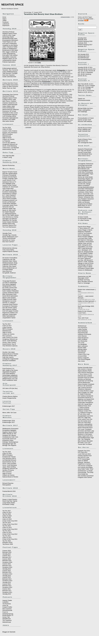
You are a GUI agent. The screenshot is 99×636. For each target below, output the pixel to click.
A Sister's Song (7, 157)
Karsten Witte (82, 347)
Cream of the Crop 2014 (9, 524)
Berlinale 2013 (6, 579)
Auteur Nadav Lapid (8, 106)
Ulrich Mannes (82, 336)
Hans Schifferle (82, 339)
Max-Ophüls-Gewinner (85, 167)
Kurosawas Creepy (8, 504)
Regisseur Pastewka (84, 231)
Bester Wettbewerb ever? (10, 237)
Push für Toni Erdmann (85, 233)
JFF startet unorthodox (9, 190)
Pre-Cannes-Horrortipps (85, 467)
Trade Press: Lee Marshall (10, 147)
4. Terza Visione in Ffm (85, 374)
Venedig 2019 (82, 38)
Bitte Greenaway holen (9, 294)
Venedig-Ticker (7, 233)
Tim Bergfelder (82, 344)
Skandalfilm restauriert (9, 57)
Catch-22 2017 (7, 326)
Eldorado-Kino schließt (85, 376)
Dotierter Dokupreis (84, 207)
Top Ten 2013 (6, 526)
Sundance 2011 (7, 592)
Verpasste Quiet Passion (10, 304)
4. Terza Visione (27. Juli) (85, 228)
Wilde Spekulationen (8, 316)
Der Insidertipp (82, 111)
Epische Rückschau (8, 165)
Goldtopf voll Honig (84, 280)
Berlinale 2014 (6, 572)
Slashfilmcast (6, 619)
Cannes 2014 (6, 570)
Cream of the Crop (83, 354)
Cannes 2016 (6, 559)
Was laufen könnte (8, 121)
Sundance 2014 (7, 574)
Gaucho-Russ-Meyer (84, 226)
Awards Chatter (7, 600)
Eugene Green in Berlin (85, 267)
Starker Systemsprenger (9, 104)
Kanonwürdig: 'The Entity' (86, 472)
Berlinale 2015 (6, 565)
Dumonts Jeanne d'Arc (9, 225)
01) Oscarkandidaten (84, 59)
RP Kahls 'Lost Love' (84, 442)
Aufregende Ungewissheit (10, 359)
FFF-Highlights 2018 (8, 183)
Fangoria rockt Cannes (85, 477)
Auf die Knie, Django (84, 184)
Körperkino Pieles (7, 440)
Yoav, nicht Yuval (83, 318)
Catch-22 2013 (7, 527)
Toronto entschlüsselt (8, 238)
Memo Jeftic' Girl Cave (9, 412)
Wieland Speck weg (8, 223)
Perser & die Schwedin (85, 386)
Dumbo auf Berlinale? (9, 202)
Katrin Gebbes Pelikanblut (10, 291)
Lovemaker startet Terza (9, 205)
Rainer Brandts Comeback (86, 384)
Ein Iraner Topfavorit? (84, 258)
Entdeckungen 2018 (8, 420)
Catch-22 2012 (7, 532)
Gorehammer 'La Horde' (85, 471)
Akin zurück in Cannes (85, 369)
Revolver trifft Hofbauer (85, 121)
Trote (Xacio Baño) (8, 250)
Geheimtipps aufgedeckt (9, 375)
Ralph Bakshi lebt (83, 175)
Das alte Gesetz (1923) (9, 307)
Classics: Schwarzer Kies (85, 197)
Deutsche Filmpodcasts (85, 149)
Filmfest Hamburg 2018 (85, 41)
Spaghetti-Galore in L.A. (85, 255)
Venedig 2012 (6, 582)
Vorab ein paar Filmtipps (85, 256)
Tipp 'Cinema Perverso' (85, 387)
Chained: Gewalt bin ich (9, 103)
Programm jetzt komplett (9, 377)
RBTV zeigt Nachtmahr (85, 248)
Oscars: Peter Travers (9, 342)
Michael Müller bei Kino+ (85, 108)
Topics (4, 19)
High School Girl (83, 141)
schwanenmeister (65, 17)
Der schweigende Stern (85, 142)
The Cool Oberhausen (9, 227)
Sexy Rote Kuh (7, 271)
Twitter (4, 20)
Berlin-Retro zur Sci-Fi (85, 205)
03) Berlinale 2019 (83, 56)
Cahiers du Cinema (8, 139)
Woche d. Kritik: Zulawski (85, 261)
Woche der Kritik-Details (85, 177)
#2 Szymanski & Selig (84, 218)
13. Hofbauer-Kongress (85, 412)
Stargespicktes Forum (9, 286)
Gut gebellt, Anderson (9, 273)
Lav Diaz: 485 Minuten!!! (85, 260)
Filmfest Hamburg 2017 (85, 44)
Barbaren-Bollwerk (83, 409)
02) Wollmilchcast (83, 57)
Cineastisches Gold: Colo (10, 437)
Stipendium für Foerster (9, 220)
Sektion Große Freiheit (9, 185)
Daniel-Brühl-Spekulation (10, 296)
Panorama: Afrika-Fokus (85, 192)
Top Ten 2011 (6, 536)
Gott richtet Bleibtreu (8, 373)
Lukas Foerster (7, 327)
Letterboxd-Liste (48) (8, 259)
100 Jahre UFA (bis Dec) (10, 388)
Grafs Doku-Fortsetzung (85, 172)
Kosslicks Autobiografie (9, 192)
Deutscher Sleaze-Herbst (85, 432)
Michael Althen (82, 349)
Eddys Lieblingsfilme (84, 110)
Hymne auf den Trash (84, 120)
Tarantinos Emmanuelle (85, 426)
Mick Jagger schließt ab (9, 52)
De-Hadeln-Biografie (8, 212)
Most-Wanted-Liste (84, 169)
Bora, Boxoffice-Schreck (85, 281)
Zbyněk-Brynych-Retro (85, 128)
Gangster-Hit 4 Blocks (9, 435)
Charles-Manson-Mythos (10, 396)
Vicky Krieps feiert (8, 188)
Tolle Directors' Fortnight (9, 73)
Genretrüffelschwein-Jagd (86, 437)
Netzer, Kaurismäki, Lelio (85, 194)
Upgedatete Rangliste (9, 372)
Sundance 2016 (7, 562)
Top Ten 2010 (6, 541)
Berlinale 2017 (6, 557)
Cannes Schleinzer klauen (10, 292)
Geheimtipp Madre (8, 37)
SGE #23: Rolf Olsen (84, 422)
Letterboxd (5, 24)
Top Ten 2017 (6, 324)
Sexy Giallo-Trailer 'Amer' (85, 469)
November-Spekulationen (10, 118)
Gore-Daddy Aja (83, 474)
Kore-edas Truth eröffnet (9, 55)
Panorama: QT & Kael (9, 111)
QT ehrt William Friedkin (85, 253)
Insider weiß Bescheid (9, 76)
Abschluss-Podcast (8, 32)
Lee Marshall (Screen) (9, 460)
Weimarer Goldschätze (9, 314)
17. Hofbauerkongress (9, 213)
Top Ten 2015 (6, 517)
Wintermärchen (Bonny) (9, 248)
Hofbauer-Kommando (84, 334)
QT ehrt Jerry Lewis (84, 414)
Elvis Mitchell (82, 351)
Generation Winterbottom (85, 189)
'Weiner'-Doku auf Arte (85, 243)
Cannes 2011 (6, 589)
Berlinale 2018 (6, 552)
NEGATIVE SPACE (12, 4)
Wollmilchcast (6, 136)
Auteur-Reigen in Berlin (85, 230)
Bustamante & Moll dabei (10, 50)
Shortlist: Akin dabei (8, 352)
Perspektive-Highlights (9, 430)
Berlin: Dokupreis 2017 (85, 245)
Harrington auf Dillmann (9, 218)
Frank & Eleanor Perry (85, 139)
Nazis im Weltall (83, 460)
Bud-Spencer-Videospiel (85, 240)
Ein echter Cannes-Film (9, 287)
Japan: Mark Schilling (9, 467)
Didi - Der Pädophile (84, 439)
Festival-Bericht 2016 (8, 491)
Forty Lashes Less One (85, 419)
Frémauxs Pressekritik (9, 175)
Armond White (82, 356)
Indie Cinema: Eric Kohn (9, 337)
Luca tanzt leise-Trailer (85, 238)
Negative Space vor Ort (9, 58)
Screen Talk (6, 617)
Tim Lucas (81, 342)
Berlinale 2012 (6, 585)
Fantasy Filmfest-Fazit (85, 455)
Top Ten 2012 (6, 531)
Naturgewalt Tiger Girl (9, 444)
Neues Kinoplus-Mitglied (85, 236)
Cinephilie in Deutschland (86, 241)
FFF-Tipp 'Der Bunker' (84, 150)
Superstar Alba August (9, 266)
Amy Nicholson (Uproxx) (9, 346)
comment (28, 127)
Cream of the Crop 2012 (9, 534)
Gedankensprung (7, 614)
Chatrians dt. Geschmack (10, 187)
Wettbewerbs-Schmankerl (10, 428)
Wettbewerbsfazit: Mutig (9, 263)
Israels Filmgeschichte (9, 398)
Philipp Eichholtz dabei (9, 299)
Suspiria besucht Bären (85, 204)
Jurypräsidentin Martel (9, 60)
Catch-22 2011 (7, 537)
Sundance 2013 (7, 580)
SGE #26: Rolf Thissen (85, 401)
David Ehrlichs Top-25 (9, 149)
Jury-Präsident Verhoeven (86, 199)
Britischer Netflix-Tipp (9, 208)
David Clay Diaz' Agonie (9, 501)
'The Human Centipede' (85, 465)
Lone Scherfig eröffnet (9, 116)
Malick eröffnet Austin (84, 182)
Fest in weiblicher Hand (9, 380)
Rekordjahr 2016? (83, 278)
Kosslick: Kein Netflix (8, 119)
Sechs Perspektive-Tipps (85, 174)
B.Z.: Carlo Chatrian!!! (9, 195)
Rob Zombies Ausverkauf (85, 476)
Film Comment (7, 336)
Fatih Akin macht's (8, 357)
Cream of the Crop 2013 (9, 529)
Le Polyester (6, 141)
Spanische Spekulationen (86, 195)
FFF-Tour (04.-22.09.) (87, 70)
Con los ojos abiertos (8, 142)
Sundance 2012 (7, 587)
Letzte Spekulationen (8, 53)
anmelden (81, 20)
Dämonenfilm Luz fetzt (9, 289)
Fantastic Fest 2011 (84, 450)
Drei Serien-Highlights (9, 284)
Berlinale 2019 (82, 39)
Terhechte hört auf (8, 207)
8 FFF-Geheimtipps (84, 459)
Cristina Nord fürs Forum (10, 83)
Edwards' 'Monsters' (84, 462)
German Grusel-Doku (84, 152)
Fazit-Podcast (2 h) (8, 368)
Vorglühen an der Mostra (10, 45)
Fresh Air (5, 612)
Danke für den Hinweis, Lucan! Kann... (85, 312)
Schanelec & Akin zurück (10, 113)
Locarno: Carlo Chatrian (9, 131)
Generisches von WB (84, 276)
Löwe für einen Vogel (8, 35)
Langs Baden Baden (8, 503)
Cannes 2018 (6, 550)
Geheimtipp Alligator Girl (85, 179)
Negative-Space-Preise (9, 33)
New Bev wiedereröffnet (9, 173)
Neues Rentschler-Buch (85, 427)
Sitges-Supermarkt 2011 (85, 436)
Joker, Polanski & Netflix (9, 47)
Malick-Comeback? (84, 185)
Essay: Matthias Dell (84, 129)
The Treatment (7, 620)
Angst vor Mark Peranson (10, 86)
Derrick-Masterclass (84, 382)
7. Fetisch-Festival (83, 407)
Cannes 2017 (6, 555)
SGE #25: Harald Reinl (85, 404)
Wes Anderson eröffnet (9, 309)
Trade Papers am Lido (9, 42)
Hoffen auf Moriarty (84, 202)
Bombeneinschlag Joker (9, 38)
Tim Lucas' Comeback (85, 429)
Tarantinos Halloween (84, 389)
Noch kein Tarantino (8, 75)
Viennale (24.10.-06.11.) (84, 89)
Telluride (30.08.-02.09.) (85, 69)
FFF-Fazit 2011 (82, 452)
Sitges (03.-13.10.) (83, 85)
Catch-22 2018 (7, 129)
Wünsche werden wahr (9, 355)
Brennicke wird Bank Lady (86, 431)
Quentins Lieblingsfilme (85, 424)
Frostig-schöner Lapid (9, 99)
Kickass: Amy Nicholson (9, 132)
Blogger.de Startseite (8, 632)
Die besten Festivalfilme (9, 258)
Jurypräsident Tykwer (9, 317)
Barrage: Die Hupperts (9, 445)
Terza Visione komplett (9, 198)
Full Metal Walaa (7, 269)
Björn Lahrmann (83, 346)
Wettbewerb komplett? (85, 180)
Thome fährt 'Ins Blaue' (85, 444)
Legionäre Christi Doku (9, 264)
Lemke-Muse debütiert (9, 203)
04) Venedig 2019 (83, 54)
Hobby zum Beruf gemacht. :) (87, 301)
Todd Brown (81, 352)
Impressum (5, 25)
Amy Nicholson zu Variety (10, 217)
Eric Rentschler (82, 341)
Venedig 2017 (6, 554)
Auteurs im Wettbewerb (85, 270)
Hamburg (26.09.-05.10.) (84, 75)
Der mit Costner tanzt (84, 421)
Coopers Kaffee (7, 607)
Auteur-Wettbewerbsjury (9, 71)
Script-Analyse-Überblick (10, 222)
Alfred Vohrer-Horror (84, 155)
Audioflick (5, 602)
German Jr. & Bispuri (8, 302)
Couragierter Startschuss (85, 163)
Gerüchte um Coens (8, 240)
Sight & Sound (6, 137)
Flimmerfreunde (7, 610)
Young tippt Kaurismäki (85, 165)
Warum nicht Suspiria (9, 297)
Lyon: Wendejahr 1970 (85, 250)
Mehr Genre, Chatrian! (9, 101)
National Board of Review (10, 354)
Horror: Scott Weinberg (9, 146)
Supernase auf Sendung (85, 381)
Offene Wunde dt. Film (9, 433)
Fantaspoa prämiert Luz (9, 200)
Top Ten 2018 (6, 127)
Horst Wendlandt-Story (85, 154)
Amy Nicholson (82, 327)
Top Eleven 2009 (7, 544)
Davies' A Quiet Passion (9, 499)
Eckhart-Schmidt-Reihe (9, 177)
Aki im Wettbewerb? (84, 200)
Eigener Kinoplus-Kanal (9, 172)
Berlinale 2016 (6, 560)
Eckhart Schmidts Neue (85, 367)
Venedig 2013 (6, 575)
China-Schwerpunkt (8, 108)
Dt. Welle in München (84, 394)
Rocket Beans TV (7, 615)
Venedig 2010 (6, 594)
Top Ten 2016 (6, 452)
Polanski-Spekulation (8, 62)
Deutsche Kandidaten (9, 360)
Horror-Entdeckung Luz (9, 268)
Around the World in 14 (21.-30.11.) (86, 91)
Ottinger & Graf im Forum (85, 263)
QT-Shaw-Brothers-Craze (86, 391)
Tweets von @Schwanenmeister (84, 99)
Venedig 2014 (6, 569)
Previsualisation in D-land (86, 118)
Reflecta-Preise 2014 (84, 406)
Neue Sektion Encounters (10, 85)
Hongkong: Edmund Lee (9, 144)
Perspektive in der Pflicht (85, 190)
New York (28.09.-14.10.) (85, 84)
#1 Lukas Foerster (83, 220)
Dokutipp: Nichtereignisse (10, 442)
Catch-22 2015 (7, 519)
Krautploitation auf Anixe (85, 416)
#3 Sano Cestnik (83, 217)
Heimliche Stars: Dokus (9, 261)
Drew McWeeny (83, 331)
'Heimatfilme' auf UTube (85, 246)
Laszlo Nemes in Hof (8, 180)
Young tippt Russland (8, 281)
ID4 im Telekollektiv (84, 235)
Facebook (5, 22)
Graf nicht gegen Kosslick (10, 311)
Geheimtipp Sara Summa (10, 94)
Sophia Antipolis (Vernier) (10, 251)
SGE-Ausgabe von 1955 (85, 392)
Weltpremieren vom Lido (9, 378)
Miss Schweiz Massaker (85, 441)
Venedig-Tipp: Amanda (9, 235)
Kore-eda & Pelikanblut (9, 43)
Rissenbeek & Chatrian (9, 193)
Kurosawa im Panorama (9, 306)
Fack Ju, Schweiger (84, 283)
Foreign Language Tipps (9, 178)
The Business (6, 604)
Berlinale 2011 (6, 590)
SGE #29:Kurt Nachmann (86, 372)
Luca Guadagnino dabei (85, 170)
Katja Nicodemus (83, 338)
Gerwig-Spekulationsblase (86, 187)
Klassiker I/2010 (7, 542)
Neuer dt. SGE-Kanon (9, 210)
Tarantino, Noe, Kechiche (10, 70)
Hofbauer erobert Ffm (84, 411)
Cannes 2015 (6, 564)
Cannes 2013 (6, 577)
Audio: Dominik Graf (84, 131)
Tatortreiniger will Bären (85, 265)
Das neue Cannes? (8, 241)
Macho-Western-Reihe (85, 371)
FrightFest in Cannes (84, 464)
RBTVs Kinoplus (7, 134)
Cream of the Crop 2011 (9, 539)
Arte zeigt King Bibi (8, 155)
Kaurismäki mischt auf (9, 438)
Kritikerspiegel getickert (9, 68)
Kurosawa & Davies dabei (86, 268)
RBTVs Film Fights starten (10, 215)
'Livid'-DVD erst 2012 (84, 454)
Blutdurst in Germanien (85, 434)
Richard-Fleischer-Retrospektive (8, 484)
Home (4, 17)
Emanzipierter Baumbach (10, 40)
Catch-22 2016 (7, 453)
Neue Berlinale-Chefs (9, 197)
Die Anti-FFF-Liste (83, 457)
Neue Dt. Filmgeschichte (85, 252)
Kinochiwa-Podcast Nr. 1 (85, 397)
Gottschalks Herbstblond (85, 402)
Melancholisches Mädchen (10, 109)
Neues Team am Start (9, 88)
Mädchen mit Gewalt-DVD (86, 399)
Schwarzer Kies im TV (9, 182)
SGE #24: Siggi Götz (84, 417)
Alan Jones (81, 361)
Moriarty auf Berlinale (84, 379)
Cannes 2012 (6, 584)
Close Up (5, 605)
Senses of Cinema (8, 470)
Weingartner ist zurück (9, 301)
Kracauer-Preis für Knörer (86, 377)
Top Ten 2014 (6, 522)
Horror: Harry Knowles (9, 463)
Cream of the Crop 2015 (9, 521)
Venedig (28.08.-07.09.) (85, 67)
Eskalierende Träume (9, 457)
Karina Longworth (83, 358)
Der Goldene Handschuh (85, 396)
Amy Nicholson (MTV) (9, 458)
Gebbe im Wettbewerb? (9, 48)
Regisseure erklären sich (10, 312)
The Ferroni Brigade (84, 359)
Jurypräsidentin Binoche (9, 114)
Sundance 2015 (7, 567)
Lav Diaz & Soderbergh (9, 282)
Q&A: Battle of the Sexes (10, 370)
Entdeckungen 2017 (8, 406)
